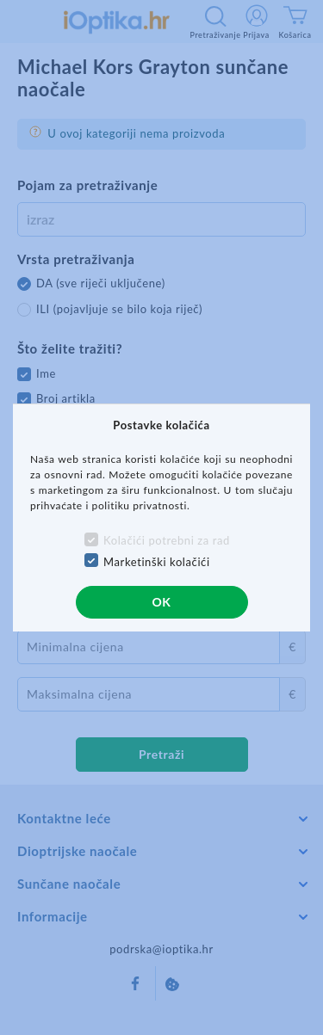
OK (161, 602)
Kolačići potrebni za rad (166, 540)
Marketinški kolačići (156, 562)
